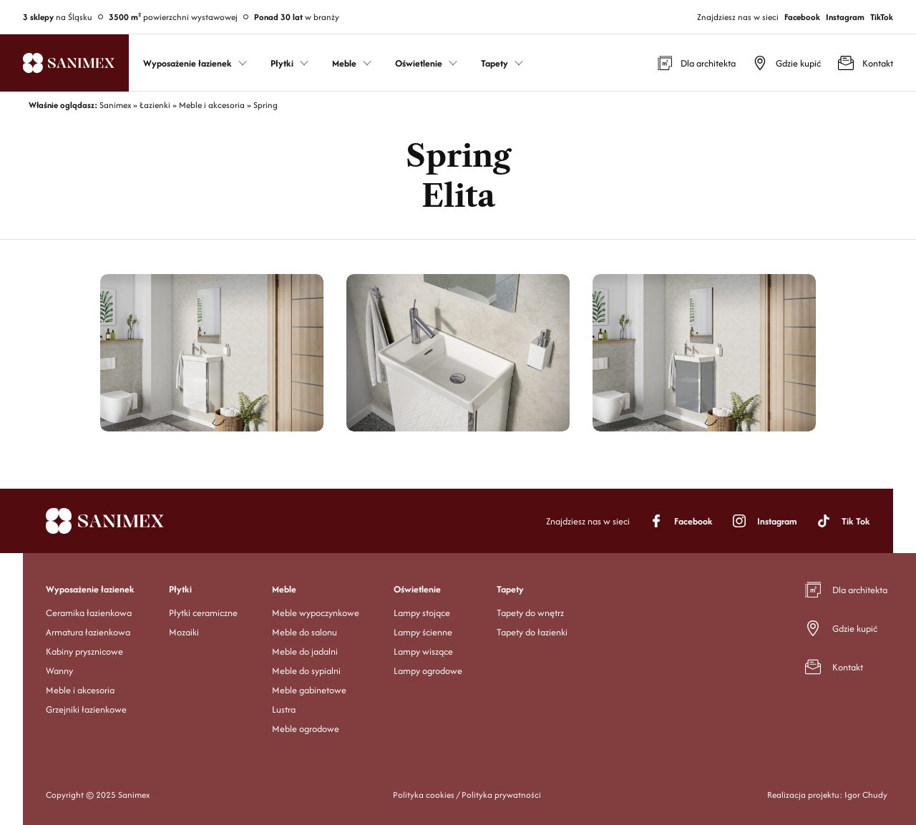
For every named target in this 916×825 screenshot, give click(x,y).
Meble (284, 589)
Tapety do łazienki (532, 632)
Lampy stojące (422, 613)
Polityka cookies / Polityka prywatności (467, 795)
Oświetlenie (417, 589)
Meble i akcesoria (80, 690)
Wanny (59, 671)
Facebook (802, 17)
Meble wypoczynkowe (315, 613)
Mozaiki (184, 632)
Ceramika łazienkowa (89, 613)
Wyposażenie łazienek (90, 589)
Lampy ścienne (423, 632)
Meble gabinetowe (309, 690)
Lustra (284, 709)
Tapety (510, 589)
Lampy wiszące (423, 651)
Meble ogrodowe (305, 729)
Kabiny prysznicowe (84, 651)
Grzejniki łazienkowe (86, 709)
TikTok (881, 17)
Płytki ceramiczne (203, 613)
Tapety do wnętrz (530, 613)
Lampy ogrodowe (428, 671)
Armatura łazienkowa (88, 632)
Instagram (845, 17)
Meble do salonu (304, 632)
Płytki (180, 589)
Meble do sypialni (306, 671)
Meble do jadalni (305, 651)
